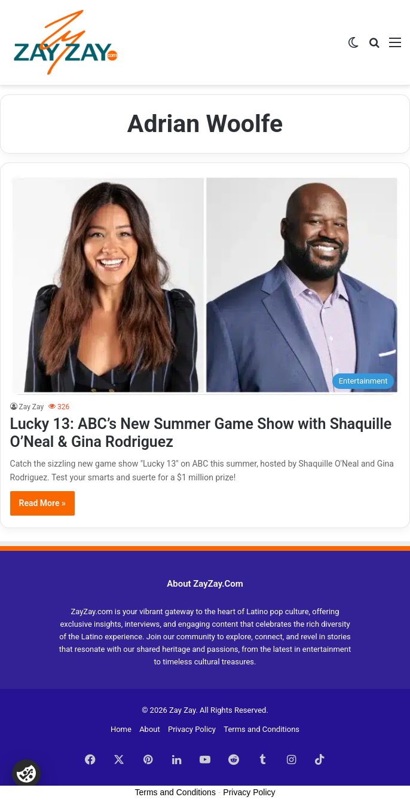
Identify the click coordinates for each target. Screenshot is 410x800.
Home (121, 729)
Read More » (42, 503)
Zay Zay (31, 407)
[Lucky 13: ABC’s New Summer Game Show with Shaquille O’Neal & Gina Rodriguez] (205, 284)
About (149, 729)
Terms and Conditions (261, 729)
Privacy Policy (192, 729)
